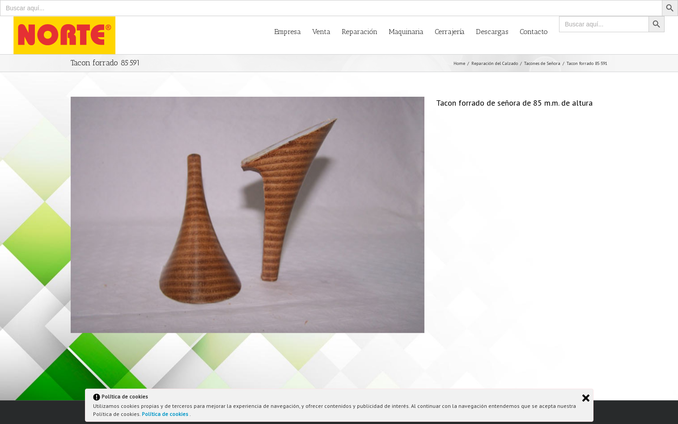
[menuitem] (293, 31)
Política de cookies (166, 414)
